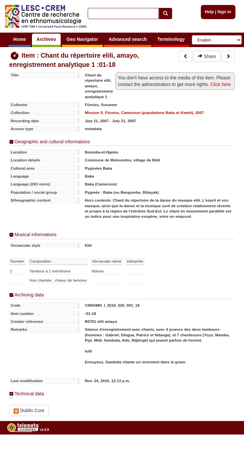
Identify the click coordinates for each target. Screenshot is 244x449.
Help (209, 12)
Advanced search (127, 39)
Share (207, 56)
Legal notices (227, 446)
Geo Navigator (82, 39)
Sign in (224, 12)
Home (19, 39)
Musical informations (36, 234)
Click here (220, 84)
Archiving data (29, 294)
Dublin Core (29, 410)
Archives (46, 39)
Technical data (29, 393)
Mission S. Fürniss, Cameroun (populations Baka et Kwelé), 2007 (144, 112)
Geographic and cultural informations (52, 141)
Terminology (171, 39)
